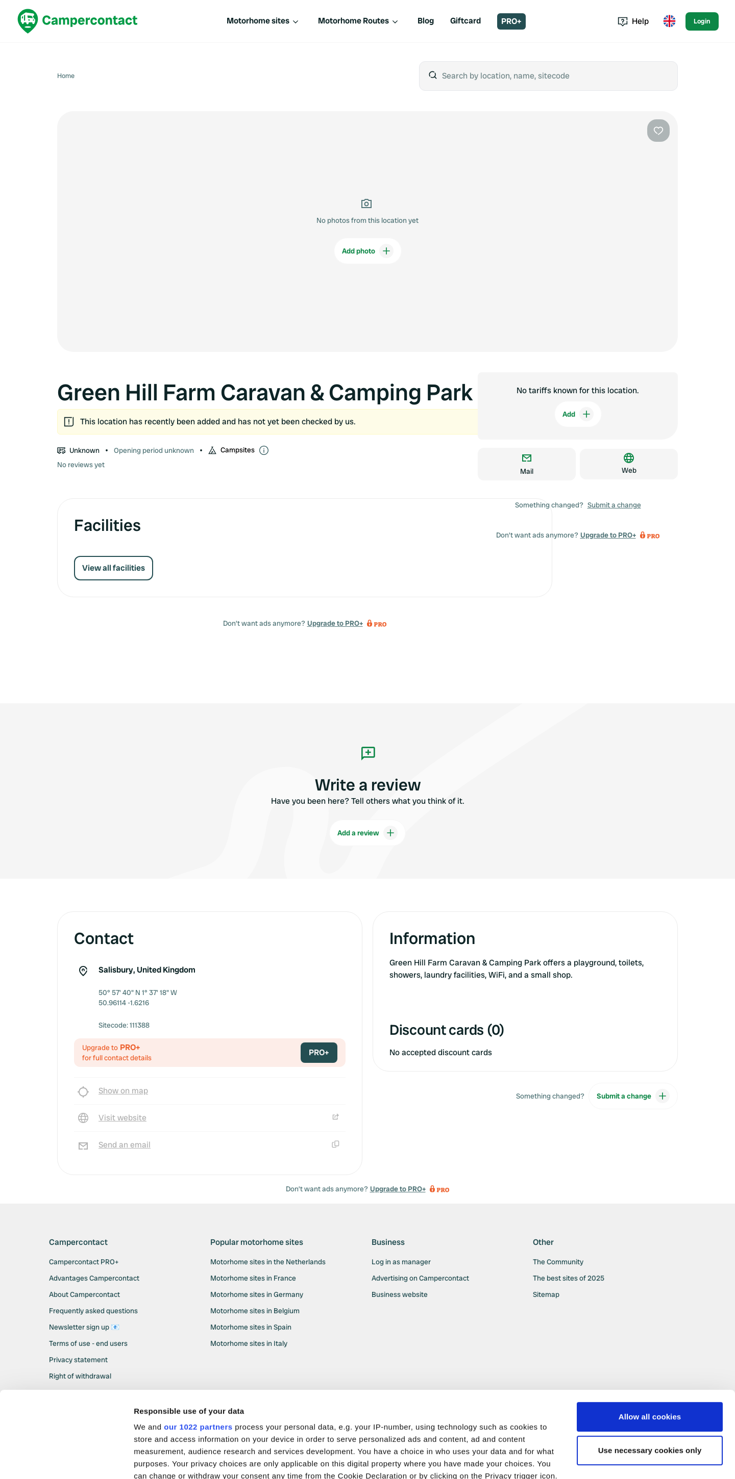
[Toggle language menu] (669, 21)
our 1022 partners (198, 1346)
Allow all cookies (650, 1336)
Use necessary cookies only (650, 1369)
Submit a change (614, 504)
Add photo (368, 251)
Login (702, 21)
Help (633, 21)
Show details (157, 1459)
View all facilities (113, 568)
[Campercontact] (77, 21)
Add (578, 414)
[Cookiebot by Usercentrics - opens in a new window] (66, 1459)
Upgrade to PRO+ (335, 623)
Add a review (367, 833)
